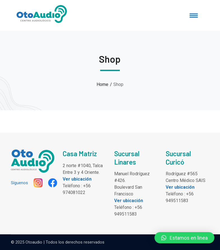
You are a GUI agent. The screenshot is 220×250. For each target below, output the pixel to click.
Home (102, 84)
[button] (184, 237)
